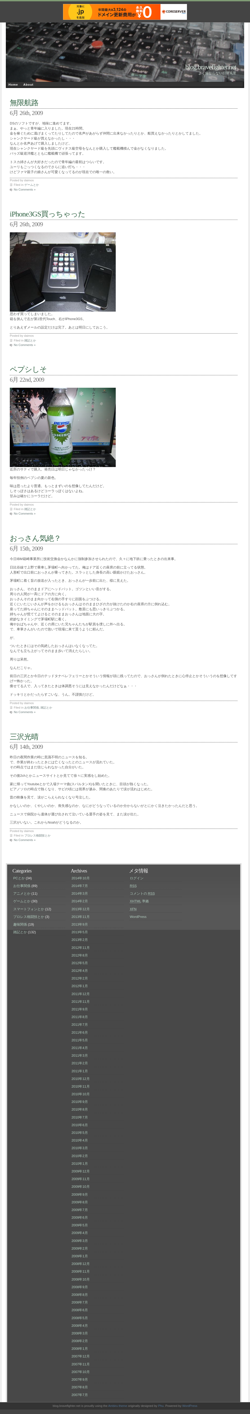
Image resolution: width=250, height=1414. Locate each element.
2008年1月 (80, 1349)
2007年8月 (80, 1387)
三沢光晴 (24, 737)
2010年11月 (81, 1086)
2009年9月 (80, 1194)
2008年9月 (80, 1287)
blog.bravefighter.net (210, 67)
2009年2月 (80, 1248)
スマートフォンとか (28, 909)
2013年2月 (80, 940)
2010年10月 (81, 1094)
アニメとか (21, 893)
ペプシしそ (28, 369)
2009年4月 (80, 1233)
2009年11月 (81, 1179)
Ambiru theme (117, 1405)
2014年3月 (80, 893)
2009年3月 (80, 1241)
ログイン (137, 878)
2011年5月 (80, 1040)
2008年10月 (81, 1279)
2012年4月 (80, 971)
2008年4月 (80, 1326)
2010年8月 (80, 1109)
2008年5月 (80, 1318)
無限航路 (24, 103)
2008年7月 (80, 1302)
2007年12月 (81, 1356)
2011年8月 (80, 1017)
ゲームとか (31, 184)
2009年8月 (80, 1202)
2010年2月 (80, 1156)
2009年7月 (80, 1210)
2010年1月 (80, 1164)
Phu (161, 1405)
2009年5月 (80, 1225)
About (28, 84)
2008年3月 (80, 1333)
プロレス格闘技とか (37, 835)
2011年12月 (81, 994)
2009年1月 (80, 1256)
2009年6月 (80, 1217)
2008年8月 (80, 1295)
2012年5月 (80, 963)
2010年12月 (81, 1079)
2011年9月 (80, 1009)
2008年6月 (80, 1310)
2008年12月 (81, 1264)
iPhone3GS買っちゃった (47, 214)
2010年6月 (80, 1125)
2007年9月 (80, 1379)
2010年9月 (80, 1102)
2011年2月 (80, 1063)
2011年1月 (80, 1071)
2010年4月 (80, 1140)
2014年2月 (80, 901)
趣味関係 (20, 924)
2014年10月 (81, 878)
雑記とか (30, 340)
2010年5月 (80, 1133)
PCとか (19, 878)
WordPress (138, 917)
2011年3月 (80, 1055)
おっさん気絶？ (35, 538)
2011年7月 (80, 1025)
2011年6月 (80, 1032)
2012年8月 (80, 955)
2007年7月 (80, 1395)
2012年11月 (81, 948)
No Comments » (24, 189)
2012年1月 (80, 986)
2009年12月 (81, 1171)
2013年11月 (81, 917)
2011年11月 (81, 1002)
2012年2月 (80, 978)
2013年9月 (80, 924)
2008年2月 (80, 1341)
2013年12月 (81, 909)
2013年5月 (80, 932)
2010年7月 (80, 1117)
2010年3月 (80, 1148)
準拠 (139, 901)
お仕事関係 (31, 707)
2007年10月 (81, 1372)
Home (13, 84)
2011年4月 (80, 1048)
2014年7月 (80, 886)
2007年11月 (81, 1364)
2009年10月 (81, 1187)
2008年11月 (81, 1271)
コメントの (142, 893)
